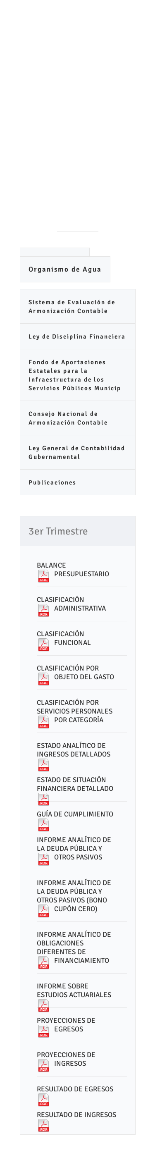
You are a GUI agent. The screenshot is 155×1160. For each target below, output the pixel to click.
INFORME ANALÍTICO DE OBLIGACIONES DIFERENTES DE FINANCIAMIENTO (74, 947)
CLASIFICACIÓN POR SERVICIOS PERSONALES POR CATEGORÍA (74, 711)
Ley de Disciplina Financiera (77, 336)
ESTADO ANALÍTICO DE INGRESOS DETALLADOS (73, 750)
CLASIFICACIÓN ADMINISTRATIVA (71, 604)
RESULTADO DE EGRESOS (75, 1089)
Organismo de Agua (65, 269)
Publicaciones (52, 482)
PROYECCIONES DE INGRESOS (66, 1059)
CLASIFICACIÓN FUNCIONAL (64, 638)
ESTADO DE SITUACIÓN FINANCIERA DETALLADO (75, 784)
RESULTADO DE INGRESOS (76, 1114)
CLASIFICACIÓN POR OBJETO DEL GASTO (75, 672)
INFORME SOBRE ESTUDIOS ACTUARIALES (74, 990)
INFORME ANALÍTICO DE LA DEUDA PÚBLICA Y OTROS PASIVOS (74, 848)
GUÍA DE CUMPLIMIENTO (75, 814)
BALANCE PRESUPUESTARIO (73, 569)
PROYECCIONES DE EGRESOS (66, 1024)
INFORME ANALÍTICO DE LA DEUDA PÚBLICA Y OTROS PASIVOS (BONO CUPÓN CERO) (74, 895)
